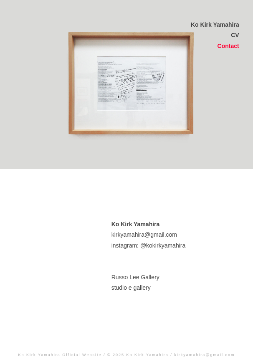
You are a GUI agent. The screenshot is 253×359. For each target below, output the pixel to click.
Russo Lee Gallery (135, 277)
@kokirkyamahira (162, 245)
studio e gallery (131, 287)
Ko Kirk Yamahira (215, 24)
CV (235, 35)
